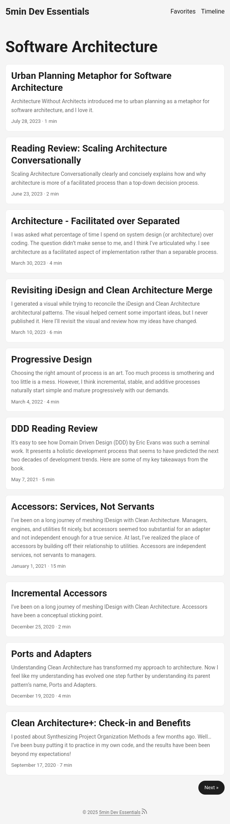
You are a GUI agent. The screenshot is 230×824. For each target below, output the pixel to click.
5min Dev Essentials (47, 11)
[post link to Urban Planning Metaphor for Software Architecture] (115, 98)
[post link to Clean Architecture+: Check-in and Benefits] (115, 743)
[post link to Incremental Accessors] (115, 609)
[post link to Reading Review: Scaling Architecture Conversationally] (115, 170)
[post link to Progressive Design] (115, 379)
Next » (211, 787)
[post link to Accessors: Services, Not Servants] (115, 535)
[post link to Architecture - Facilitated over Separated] (115, 241)
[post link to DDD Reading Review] (115, 453)
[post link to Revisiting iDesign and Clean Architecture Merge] (115, 310)
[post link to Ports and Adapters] (115, 674)
